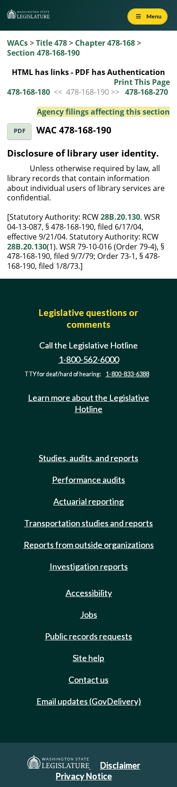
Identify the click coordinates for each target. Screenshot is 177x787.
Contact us (88, 679)
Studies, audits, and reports (88, 458)
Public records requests (88, 636)
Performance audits (88, 479)
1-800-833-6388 (127, 374)
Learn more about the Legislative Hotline (88, 403)
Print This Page (142, 82)
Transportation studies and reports (88, 523)
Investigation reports (89, 566)
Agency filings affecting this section (103, 112)
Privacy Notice (84, 776)
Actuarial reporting (88, 501)
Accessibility (89, 593)
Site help (88, 658)
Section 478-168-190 (43, 53)
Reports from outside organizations (89, 544)
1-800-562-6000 (89, 359)
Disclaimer (120, 765)
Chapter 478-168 (105, 43)
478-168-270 (146, 92)
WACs (17, 43)
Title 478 (51, 43)
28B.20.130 (120, 217)
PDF (19, 131)
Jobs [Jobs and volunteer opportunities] (88, 614)
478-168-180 (28, 92)
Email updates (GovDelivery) (88, 701)
